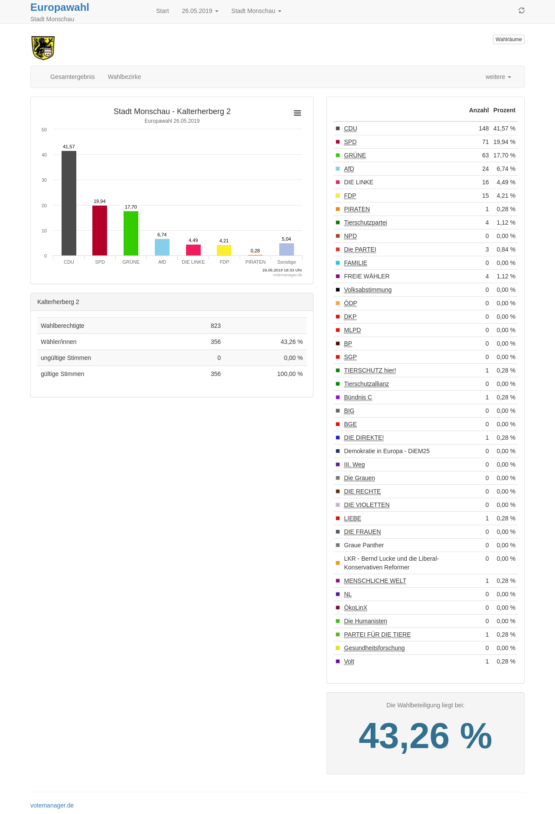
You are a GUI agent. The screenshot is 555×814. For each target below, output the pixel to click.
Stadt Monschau (256, 10)
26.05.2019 (200, 10)
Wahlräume (509, 39)
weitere (498, 76)
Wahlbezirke (124, 76)
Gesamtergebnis (72, 76)
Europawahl (59, 7)
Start (162, 10)
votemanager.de (52, 805)
